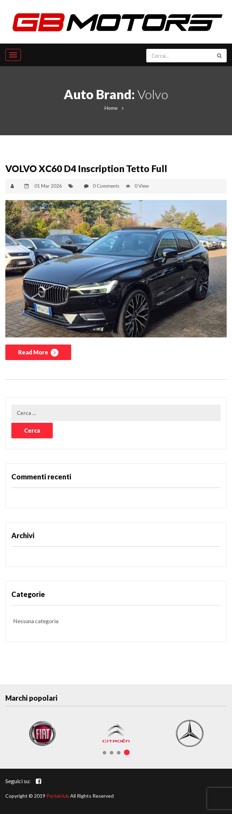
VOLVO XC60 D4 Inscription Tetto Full (86, 168)
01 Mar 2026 (48, 186)
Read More (38, 353)
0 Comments (106, 186)
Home (111, 108)
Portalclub (57, 796)
